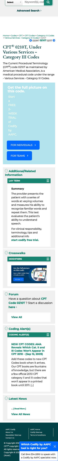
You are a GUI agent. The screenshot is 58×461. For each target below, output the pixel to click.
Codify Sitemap (36, 432)
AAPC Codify (10, 429)
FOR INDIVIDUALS (21, 145)
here (12, 307)
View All (16, 317)
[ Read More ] (19, 408)
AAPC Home (35, 429)
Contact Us (10, 438)
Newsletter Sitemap (13, 435)
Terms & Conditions (38, 435)
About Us (9, 432)
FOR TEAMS (18, 155)
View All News (20, 414)
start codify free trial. (25, 240)
